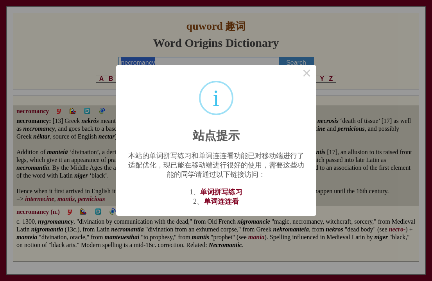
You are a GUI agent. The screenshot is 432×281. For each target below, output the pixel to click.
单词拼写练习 (221, 192)
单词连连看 (221, 201)
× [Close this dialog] (307, 74)
